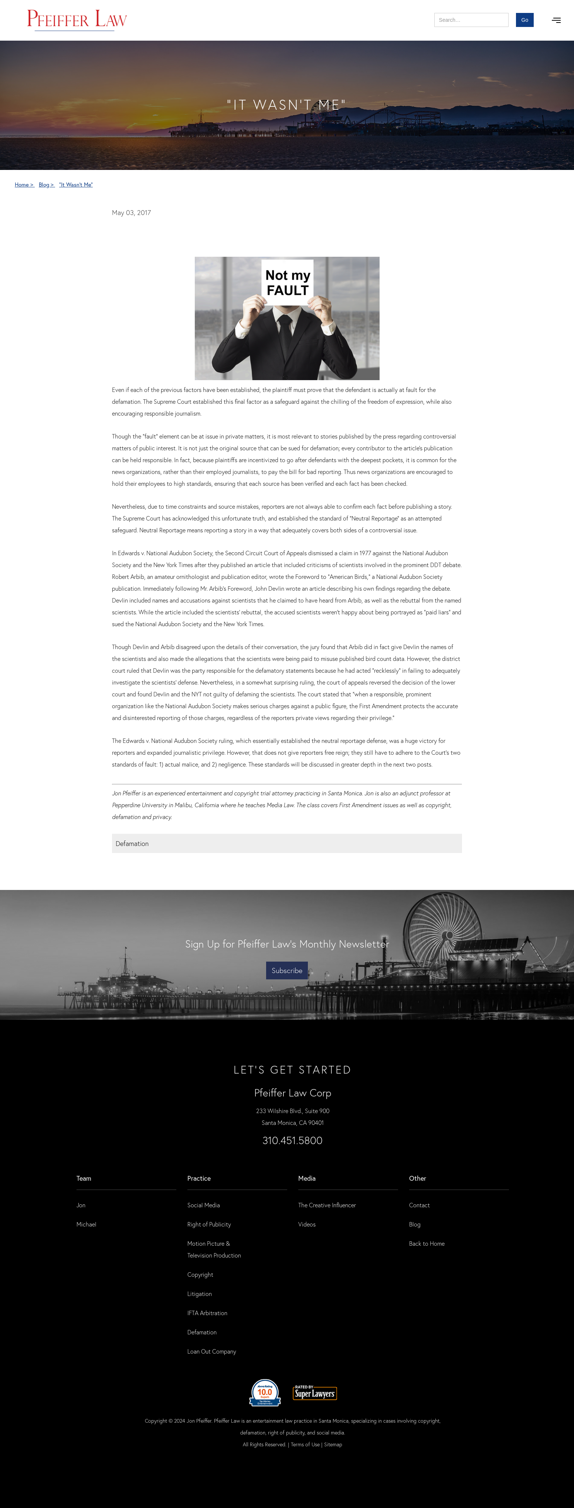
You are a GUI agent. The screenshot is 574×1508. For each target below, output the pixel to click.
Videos (307, 1224)
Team (84, 1178)
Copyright (200, 1274)
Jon (81, 1205)
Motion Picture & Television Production (214, 1249)
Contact (419, 1205)
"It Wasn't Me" (76, 184)
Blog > (47, 184)
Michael (86, 1224)
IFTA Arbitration (207, 1313)
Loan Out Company (211, 1351)
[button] (556, 20)
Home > (25, 184)
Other (417, 1178)
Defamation (202, 1332)
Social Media (203, 1205)
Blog (415, 1224)
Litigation (199, 1293)
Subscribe (287, 970)
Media (307, 1178)
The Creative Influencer (327, 1205)
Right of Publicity (209, 1224)
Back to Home (427, 1243)
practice (199, 1178)
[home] (77, 20)
